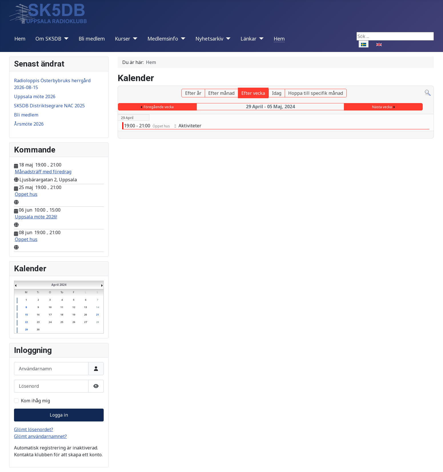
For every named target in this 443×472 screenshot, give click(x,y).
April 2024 (58, 285)
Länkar (248, 38)
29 (26, 329)
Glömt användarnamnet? (40, 436)
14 (97, 307)
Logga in (59, 415)
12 (73, 307)
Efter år (193, 93)
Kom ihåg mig (35, 400)
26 (73, 322)
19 (73, 314)
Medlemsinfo (162, 38)
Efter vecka (253, 93)
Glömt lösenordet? (33, 429)
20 (85, 314)
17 (50, 314)
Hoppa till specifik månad (315, 93)
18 (61, 314)
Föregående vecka (159, 107)
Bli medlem (92, 38)
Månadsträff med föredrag (43, 171)
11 (61, 307)
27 (85, 322)
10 (50, 307)
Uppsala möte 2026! (36, 217)
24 (50, 322)
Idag (276, 93)
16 (38, 314)
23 (38, 322)
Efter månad (221, 93)
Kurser (122, 38)
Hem (19, 38)
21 (97, 314)
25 (61, 322)
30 (38, 329)
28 (97, 322)
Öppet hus (26, 194)
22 (26, 322)
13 (85, 307)
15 (26, 314)
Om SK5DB (48, 38)
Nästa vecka (382, 107)
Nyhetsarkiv (209, 38)
